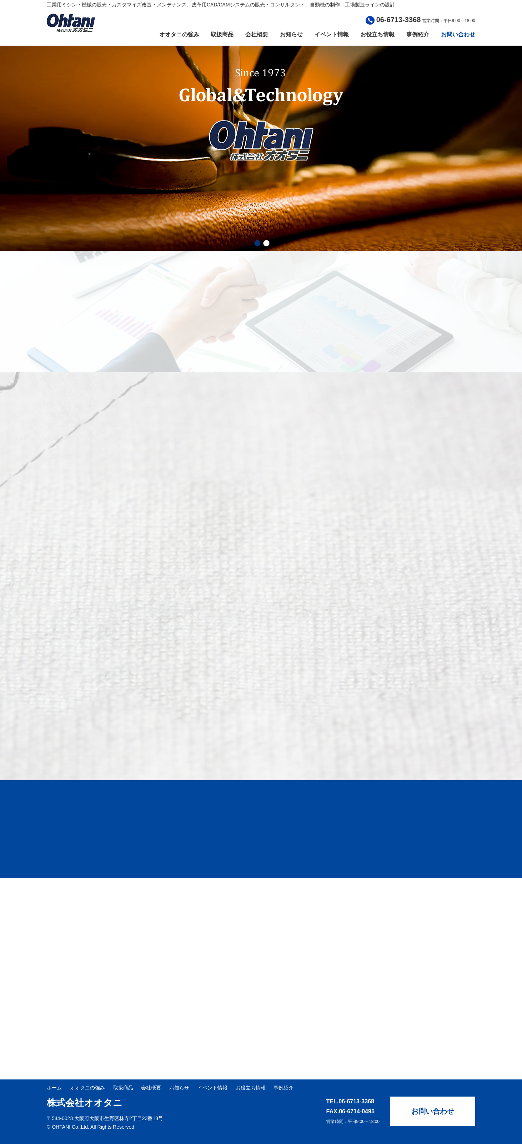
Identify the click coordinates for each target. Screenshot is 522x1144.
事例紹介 (417, 34)
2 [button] (266, 243)
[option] (261, 148)
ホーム (54, 1088)
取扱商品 (222, 34)
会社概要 (256, 34)
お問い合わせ (458, 34)
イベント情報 (332, 34)
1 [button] (257, 243)
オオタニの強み (179, 34)
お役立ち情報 (377, 34)
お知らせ (291, 34)
